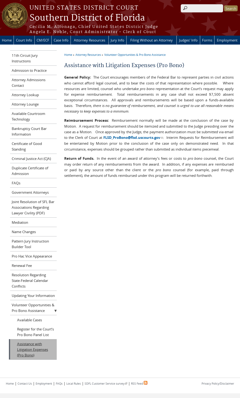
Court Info (24, 40)
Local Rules (73, 383)
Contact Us (25, 383)
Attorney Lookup (25, 94)
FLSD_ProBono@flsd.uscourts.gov (133, 137)
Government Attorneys (30, 192)
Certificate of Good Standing (27, 146)
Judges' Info (188, 40)
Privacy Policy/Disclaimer (218, 383)
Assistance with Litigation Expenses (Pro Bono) (32, 349)
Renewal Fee (22, 265)
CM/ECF (43, 40)
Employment (227, 40)
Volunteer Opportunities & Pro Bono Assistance (135, 55)
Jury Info (117, 40)
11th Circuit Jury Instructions (25, 58)
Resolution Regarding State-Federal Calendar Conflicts (30, 280)
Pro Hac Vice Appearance (32, 256)
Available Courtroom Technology (28, 116)
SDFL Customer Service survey (106, 383)
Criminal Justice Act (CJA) (31, 158)
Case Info (61, 40)
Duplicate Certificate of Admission (30, 171)
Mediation (20, 222)
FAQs (16, 183)
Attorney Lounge (25, 104)
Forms (207, 40)
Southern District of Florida (87, 18)
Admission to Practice (29, 70)
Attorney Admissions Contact (28, 82)
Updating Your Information (33, 295)
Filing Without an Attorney (151, 40)
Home (7, 40)
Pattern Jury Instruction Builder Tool (30, 244)
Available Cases (29, 320)
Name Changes (24, 231)
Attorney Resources (89, 40)
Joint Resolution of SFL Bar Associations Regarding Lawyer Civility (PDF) (33, 207)
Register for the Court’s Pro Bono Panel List (35, 332)
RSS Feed (139, 383)
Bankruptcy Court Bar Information (29, 131)
